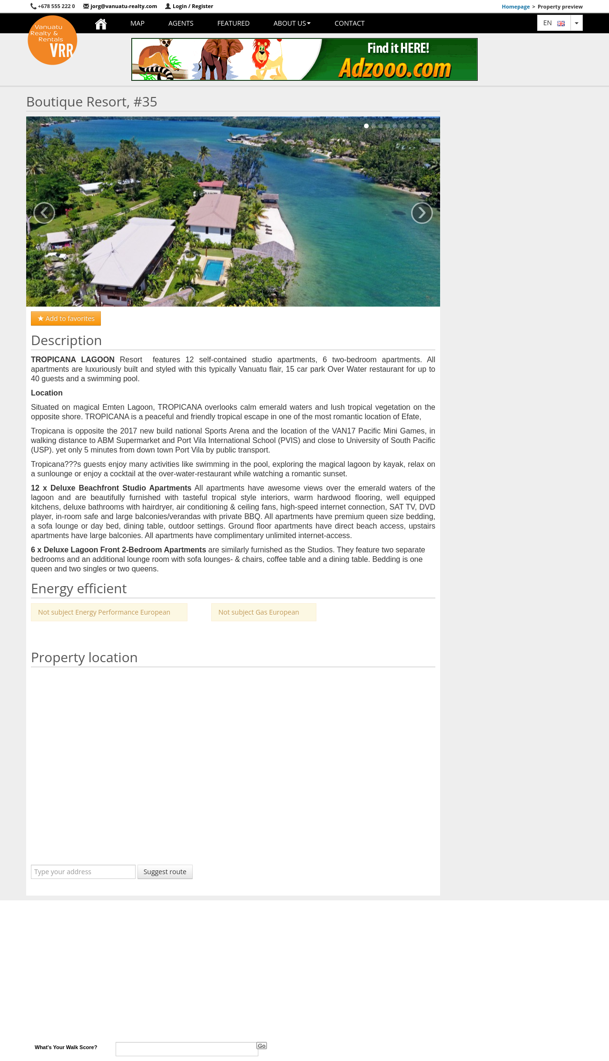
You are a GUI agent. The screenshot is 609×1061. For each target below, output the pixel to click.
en (554, 22)
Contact (349, 23)
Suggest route (165, 871)
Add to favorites (66, 318)
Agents (181, 23)
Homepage (516, 6)
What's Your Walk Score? (66, 1047)
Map (137, 23)
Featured (233, 23)
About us (292, 23)
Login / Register (189, 6)
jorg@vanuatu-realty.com (120, 6)
